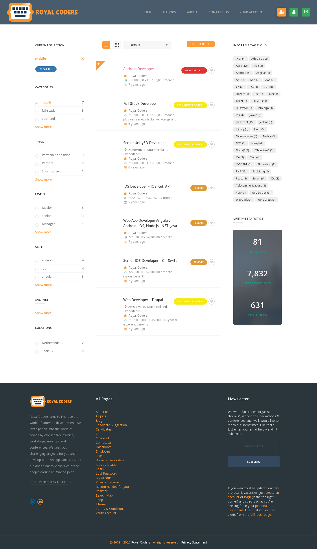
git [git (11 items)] (273, 94)
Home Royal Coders (110, 460)
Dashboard (104, 447)
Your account (252, 12)
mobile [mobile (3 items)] (269, 136)
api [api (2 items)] (240, 80)
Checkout (102, 438)
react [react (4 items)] (241, 178)
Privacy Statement (109, 482)
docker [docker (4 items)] (242, 94)
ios (44, 268)
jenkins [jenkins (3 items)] (266, 122)
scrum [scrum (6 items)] (258, 178)
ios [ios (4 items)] (239, 115)
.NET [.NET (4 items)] (240, 59)
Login (100, 469)
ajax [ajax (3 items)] (258, 66)
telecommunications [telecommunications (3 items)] (251, 185)
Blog (99, 420)
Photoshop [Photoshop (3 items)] (266, 164)
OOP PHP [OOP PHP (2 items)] (243, 164)
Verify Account (106, 513)
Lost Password (106, 473)
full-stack (48, 110)
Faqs (99, 456)
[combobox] (147, 45)
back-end (48, 118)
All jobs (169, 12)
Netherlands (50, 343)
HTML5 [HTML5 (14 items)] (260, 101)
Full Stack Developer (140, 103)
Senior (46, 216)
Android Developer (138, 68)
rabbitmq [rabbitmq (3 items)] (260, 171)
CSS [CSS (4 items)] (253, 87)
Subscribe (253, 461)
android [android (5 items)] (243, 73)
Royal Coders (138, 76)
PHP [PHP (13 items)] (241, 171)
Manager (48, 224)
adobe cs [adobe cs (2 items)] (259, 59)
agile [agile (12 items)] (241, 66)
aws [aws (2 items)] (269, 80)
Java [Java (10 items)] (255, 115)
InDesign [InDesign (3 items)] (265, 108)
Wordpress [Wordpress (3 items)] (266, 199)
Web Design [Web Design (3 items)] (261, 192)
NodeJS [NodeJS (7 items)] (242, 150)
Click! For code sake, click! (50, 482)
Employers (103, 451)
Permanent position (56, 155)
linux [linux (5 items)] (259, 129)
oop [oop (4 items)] (254, 157)
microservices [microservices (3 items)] (246, 136)
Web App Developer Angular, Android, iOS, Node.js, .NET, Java (150, 223)
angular (47, 276)
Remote (47, 163)
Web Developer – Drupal (143, 299)
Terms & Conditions (110, 508)
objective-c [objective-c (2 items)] (264, 150)
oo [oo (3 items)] (240, 157)
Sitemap (101, 504)
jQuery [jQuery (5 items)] (242, 129)
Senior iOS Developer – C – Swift (150, 260)
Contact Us (219, 12)
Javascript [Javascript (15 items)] (244, 122)
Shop (99, 500)
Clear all (46, 69)
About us (102, 412)
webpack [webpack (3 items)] (243, 199)
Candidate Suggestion (111, 425)
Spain (46, 351)
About (192, 12)
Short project (51, 171)
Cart (99, 434)
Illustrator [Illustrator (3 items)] (244, 108)
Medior (47, 207)
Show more (43, 127)
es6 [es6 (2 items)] (259, 94)
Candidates (104, 429)
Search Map (104, 495)
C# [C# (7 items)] (239, 87)
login (247, 497)
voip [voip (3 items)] (240, 192)
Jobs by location (107, 464)
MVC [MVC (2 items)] (240, 143)
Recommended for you (112, 486)
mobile (40, 58)
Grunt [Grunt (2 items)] (241, 101)
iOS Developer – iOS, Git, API (147, 186)
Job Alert (200, 44)
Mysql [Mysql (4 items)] (256, 143)
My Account (104, 478)
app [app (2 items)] (254, 80)
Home (147, 12)
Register (101, 491)
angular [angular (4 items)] (263, 73)
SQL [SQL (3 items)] (274, 178)
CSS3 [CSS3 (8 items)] (268, 87)
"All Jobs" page (260, 514)
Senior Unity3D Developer (144, 142)
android (47, 260)
